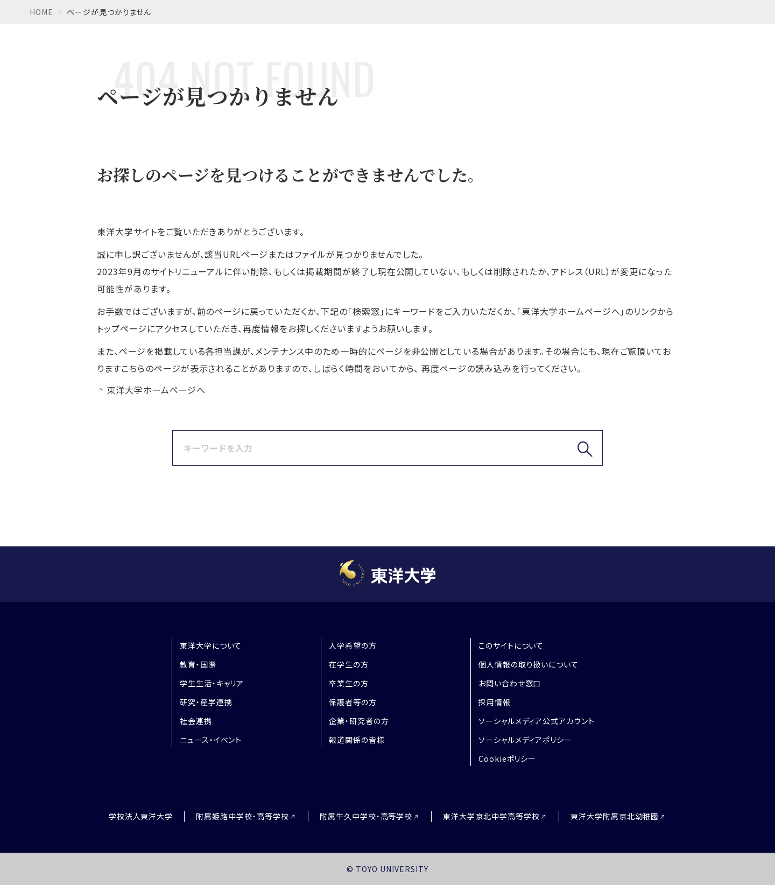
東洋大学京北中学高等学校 (491, 816)
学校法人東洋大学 (141, 816)
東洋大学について (211, 645)
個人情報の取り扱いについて (528, 664)
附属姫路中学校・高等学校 (242, 816)
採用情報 (494, 702)
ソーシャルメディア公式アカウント (536, 720)
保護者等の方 (353, 702)
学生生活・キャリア (212, 683)
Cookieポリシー (507, 758)
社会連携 (196, 720)
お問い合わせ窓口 (509, 683)
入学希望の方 (353, 645)
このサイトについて (511, 645)
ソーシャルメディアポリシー (525, 739)
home (41, 11)
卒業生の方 (349, 683)
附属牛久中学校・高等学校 (366, 816)
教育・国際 (198, 664)
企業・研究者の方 (359, 720)
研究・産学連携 (206, 702)
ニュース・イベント (211, 739)
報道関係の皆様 (357, 739)
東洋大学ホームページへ (156, 389)
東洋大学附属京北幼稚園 (614, 816)
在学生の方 (349, 664)
